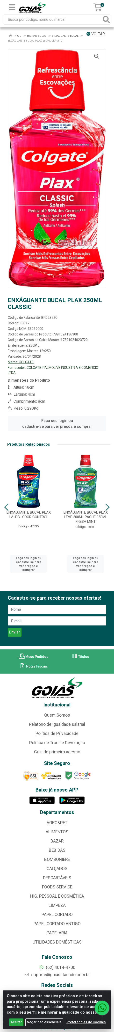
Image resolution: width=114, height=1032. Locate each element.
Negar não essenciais (44, 1026)
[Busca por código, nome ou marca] (53, 19)
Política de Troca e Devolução (57, 742)
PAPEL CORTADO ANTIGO (57, 923)
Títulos (80, 657)
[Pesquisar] (106, 19)
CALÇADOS (57, 868)
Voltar (95, 34)
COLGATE (26, 362)
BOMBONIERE (57, 859)
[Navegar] (6, 507)
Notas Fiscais (34, 666)
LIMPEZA (57, 905)
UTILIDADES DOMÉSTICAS (57, 942)
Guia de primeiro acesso (57, 751)
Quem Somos (57, 715)
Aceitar (16, 1026)
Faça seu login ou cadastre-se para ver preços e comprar (57, 423)
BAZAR (57, 841)
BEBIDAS (57, 850)
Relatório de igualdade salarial (57, 724)
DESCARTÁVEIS (57, 877)
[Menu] (12, 7)
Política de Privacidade (57, 733)
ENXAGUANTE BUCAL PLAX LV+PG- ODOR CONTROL (29, 514)
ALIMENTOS (57, 831)
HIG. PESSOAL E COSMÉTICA (57, 896)
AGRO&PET (57, 822)
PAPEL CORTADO (57, 914)
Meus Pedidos (33, 657)
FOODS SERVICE (57, 887)
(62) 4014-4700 (57, 967)
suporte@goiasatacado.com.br (57, 974)
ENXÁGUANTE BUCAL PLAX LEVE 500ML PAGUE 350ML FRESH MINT (86, 517)
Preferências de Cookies (86, 1026)
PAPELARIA (57, 932)
